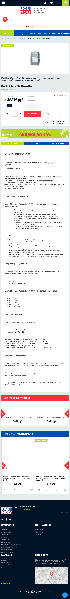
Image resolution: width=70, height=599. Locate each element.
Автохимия (4, 535)
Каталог (7, 33)
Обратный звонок (24, 509)
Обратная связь (6, 562)
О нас (3, 567)
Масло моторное (9, 38)
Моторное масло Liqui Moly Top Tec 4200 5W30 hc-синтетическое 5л (18, 418)
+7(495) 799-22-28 (59, 33)
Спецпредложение (7, 542)
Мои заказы (39, 532)
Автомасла (4, 530)
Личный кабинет (6, 565)
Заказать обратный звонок (37, 33)
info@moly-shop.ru (7, 584)
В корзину (32, 113)
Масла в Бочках (6, 550)
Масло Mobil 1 (21, 38)
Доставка (4, 560)
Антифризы (5, 537)
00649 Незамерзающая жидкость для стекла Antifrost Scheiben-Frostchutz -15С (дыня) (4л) (51, 478)
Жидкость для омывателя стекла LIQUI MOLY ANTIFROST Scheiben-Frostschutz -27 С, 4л (17, 478)
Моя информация (41, 530)
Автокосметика (6, 532)
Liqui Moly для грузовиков (9, 547)
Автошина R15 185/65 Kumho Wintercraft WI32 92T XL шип (52, 418)
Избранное (38, 535)
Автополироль (5, 540)
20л (9, 105)
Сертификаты (5, 570)
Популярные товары (8, 552)
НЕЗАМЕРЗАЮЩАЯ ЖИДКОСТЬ (11, 545)
